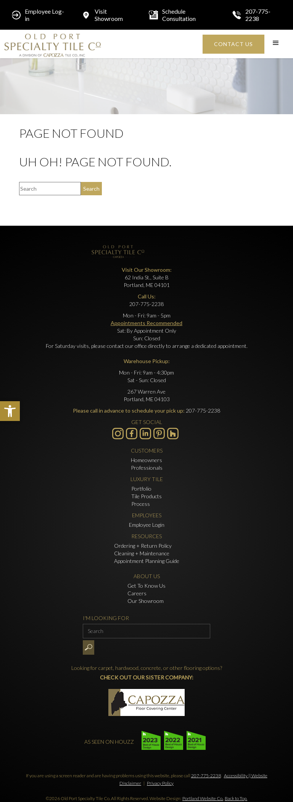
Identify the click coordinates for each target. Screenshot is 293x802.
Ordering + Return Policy (143, 545)
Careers (136, 593)
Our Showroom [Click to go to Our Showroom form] (145, 601)
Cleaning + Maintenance (141, 553)
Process (140, 504)
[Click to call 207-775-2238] (256, 15)
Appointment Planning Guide (146, 561)
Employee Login (146, 524)
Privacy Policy (160, 783)
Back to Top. (236, 798)
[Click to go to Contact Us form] (233, 44)
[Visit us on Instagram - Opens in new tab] (118, 433)
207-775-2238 (206, 775)
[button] (10, 411)
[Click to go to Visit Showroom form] (107, 15)
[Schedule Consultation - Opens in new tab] (182, 15)
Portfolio (141, 488)
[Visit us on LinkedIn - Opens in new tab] (145, 433)
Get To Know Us (146, 585)
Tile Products (146, 496)
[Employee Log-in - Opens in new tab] (39, 15)
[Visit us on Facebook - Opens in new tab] (131, 433)
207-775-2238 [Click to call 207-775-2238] (146, 304)
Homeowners (146, 460)
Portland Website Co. (202, 798)
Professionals (147, 467)
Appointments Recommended (146, 323)
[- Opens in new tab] (159, 433)
